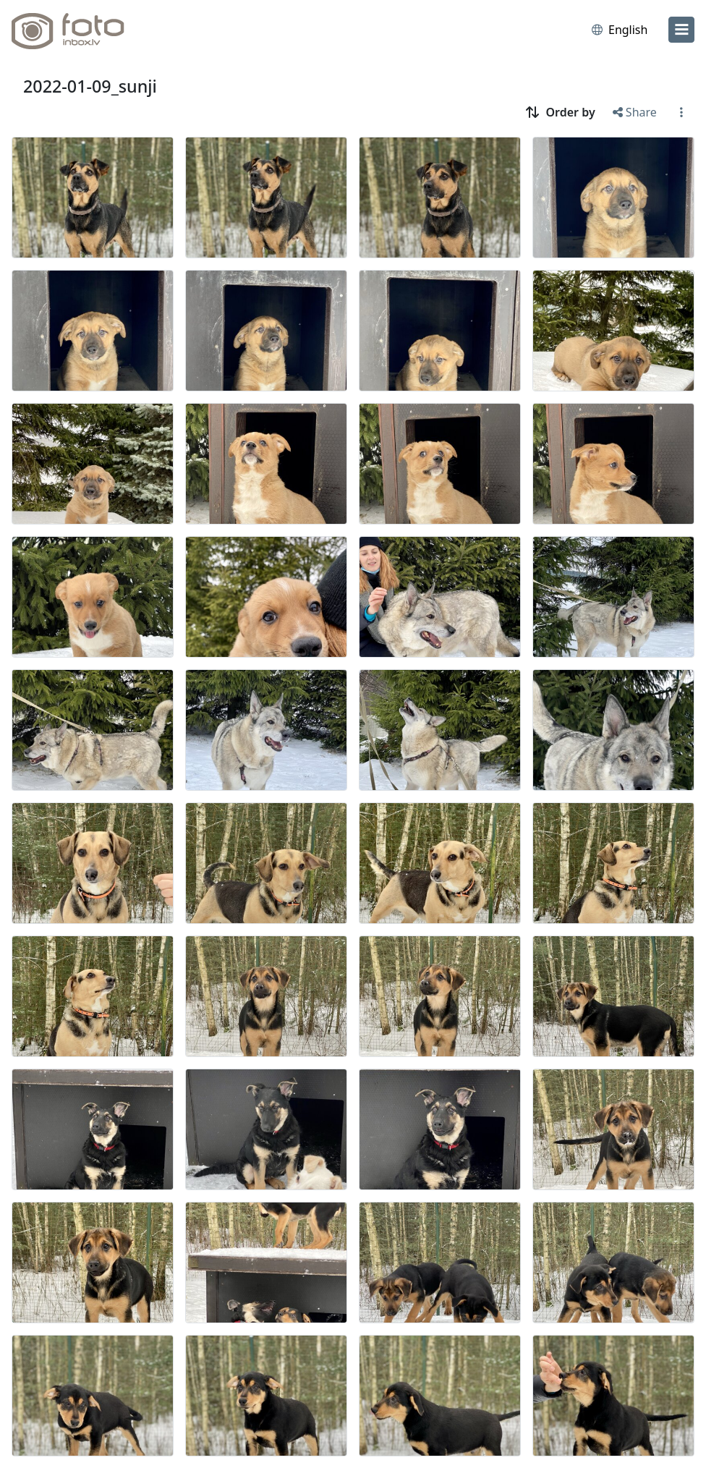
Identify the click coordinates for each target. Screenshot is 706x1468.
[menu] (681, 30)
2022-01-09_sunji (90, 86)
